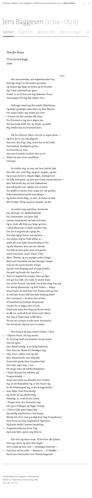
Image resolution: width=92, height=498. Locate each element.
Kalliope (6, 3)
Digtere (15, 3)
